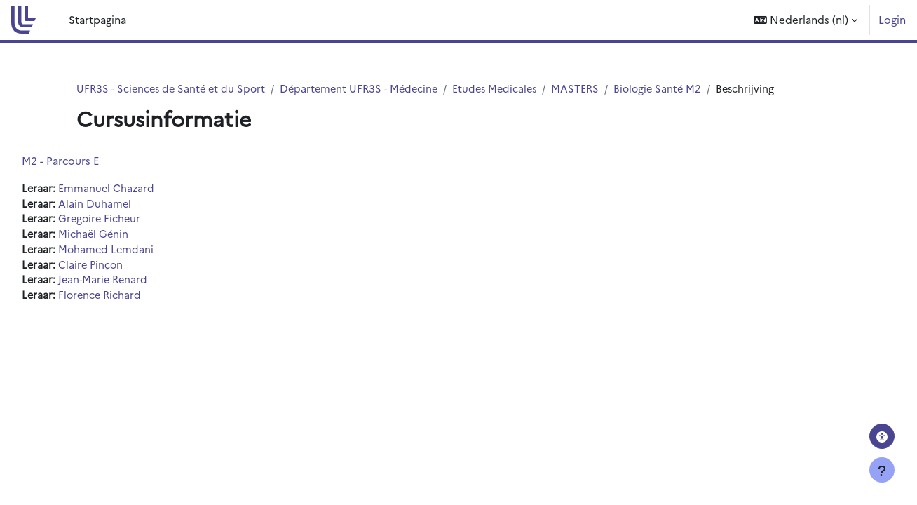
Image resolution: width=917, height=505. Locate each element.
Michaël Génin (126, 236)
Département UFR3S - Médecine (367, 88)
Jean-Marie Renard (136, 283)
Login (892, 19)
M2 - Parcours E (91, 161)
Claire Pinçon (123, 267)
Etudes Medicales (508, 88)
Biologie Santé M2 (675, 88)
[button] (806, 20)
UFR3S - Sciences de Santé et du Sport (173, 88)
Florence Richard (133, 299)
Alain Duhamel (127, 204)
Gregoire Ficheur (132, 220)
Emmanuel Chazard (139, 189)
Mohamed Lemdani (139, 252)
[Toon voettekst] (882, 470)
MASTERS (590, 88)
